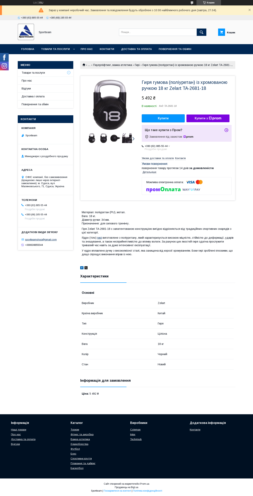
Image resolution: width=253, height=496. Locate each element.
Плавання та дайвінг (83, 463)
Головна (27, 49)
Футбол (75, 448)
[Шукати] (201, 32)
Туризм (75, 429)
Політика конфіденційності (147, 490)
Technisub (136, 439)
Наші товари (18, 429)
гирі (99, 237)
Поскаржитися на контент (117, 490)
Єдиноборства (79, 444)
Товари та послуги (55, 49)
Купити (163, 118)
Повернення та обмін (175, 49)
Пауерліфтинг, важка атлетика (112, 65)
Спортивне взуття (81, 458)
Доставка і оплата (33, 96)
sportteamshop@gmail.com (41, 239)
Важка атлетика (80, 439)
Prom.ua (144, 484)
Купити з (208, 118)
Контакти (107, 49)
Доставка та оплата (136, 49)
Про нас (87, 49)
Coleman (135, 429)
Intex (132, 434)
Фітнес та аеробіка (82, 434)
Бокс (73, 453)
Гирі (137, 65)
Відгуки (26, 88)
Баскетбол (77, 468)
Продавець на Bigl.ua (126, 487)
